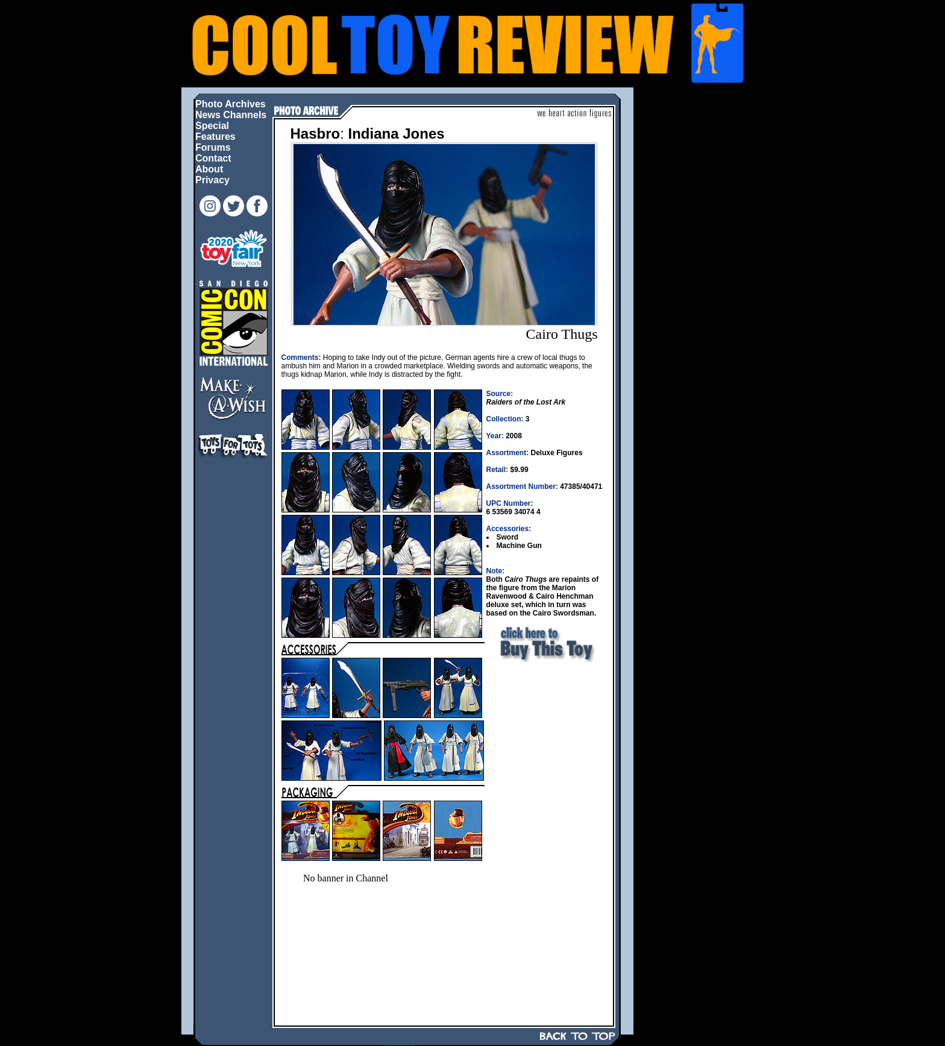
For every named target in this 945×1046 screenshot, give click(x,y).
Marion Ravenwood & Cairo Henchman (540, 592)
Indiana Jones (396, 133)
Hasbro (315, 133)
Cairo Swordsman (563, 613)
